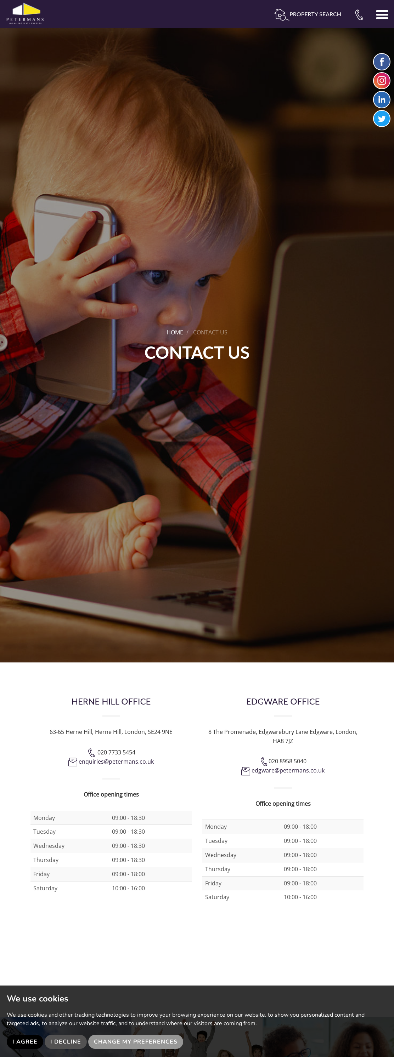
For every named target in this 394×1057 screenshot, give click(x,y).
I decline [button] (65, 1042)
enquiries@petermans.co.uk (116, 761)
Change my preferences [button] (136, 1042)
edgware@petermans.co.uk (288, 770)
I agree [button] (25, 1042)
